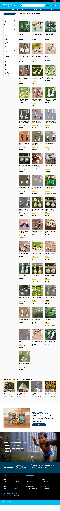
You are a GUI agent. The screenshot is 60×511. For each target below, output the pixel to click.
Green (6, 36)
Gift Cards (15, 488)
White (6, 35)
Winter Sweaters (44, 479)
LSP (33, 394)
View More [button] (7, 46)
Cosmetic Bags (28, 490)
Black (6, 42)
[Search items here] (31, 5)
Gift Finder (29, 9)
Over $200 (6, 75)
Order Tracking (16, 477)
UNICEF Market (5, 479)
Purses (27, 479)
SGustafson (21, 394)
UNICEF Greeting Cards (45, 490)
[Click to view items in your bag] (54, 5)
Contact (15, 483)
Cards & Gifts (22, 9)
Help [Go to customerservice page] (45, 0)
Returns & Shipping (17, 479)
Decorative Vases (45, 481)
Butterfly (6, 56)
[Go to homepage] (10, 5)
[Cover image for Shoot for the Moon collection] (23, 386)
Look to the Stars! (8, 394)
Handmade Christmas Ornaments (31, 488)
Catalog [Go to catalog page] (39, 0)
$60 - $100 (7, 72)
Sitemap (4, 488)
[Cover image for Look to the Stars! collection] (9, 386)
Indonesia (7, 61)
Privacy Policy (16, 484)
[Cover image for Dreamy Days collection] (37, 386)
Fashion (40, 9)
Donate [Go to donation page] (55, 0)
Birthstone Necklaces (45, 486)
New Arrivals (52, 9)
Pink (5, 43)
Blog (4, 484)
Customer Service (17, 481)
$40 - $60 (6, 71)
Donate (4, 486)
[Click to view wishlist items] (49, 5)
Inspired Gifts (15, 9)
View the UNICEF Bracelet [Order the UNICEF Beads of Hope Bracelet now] (39, 424)
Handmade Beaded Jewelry (46, 488)
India (5, 65)
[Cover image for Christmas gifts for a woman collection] (50, 386)
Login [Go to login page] (42, 0)
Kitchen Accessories (29, 486)
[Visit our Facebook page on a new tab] (12, 493)
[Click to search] (44, 5)
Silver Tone (7, 45)
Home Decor (46, 9)
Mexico (6, 64)
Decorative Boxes (29, 481)
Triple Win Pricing (6, 481)
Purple (6, 39)
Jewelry (35, 9)
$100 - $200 (7, 73)
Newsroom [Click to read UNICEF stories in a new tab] (5, 483)
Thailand (6, 63)
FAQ (14, 486)
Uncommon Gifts (45, 483)
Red (5, 40)
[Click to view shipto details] (50, 1)
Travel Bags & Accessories (30, 484)
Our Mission (5, 477)
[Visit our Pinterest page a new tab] (16, 493)
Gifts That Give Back (45, 477)
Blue (5, 38)
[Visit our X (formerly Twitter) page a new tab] (14, 493)
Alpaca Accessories (29, 477)
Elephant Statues (45, 484)
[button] (29, 22)
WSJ (47, 394)
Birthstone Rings (29, 483)
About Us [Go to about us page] (34, 0)
